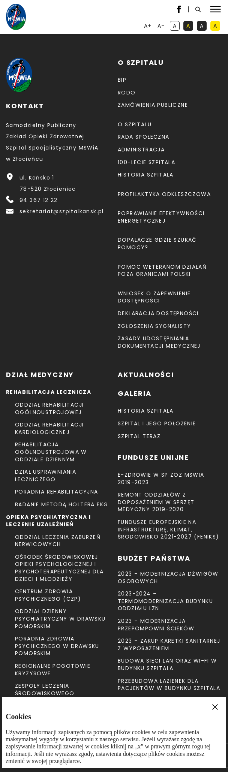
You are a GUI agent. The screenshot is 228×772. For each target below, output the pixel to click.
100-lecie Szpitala (146, 162)
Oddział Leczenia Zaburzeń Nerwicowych (57, 540)
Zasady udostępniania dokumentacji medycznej (159, 342)
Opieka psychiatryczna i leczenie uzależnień (48, 520)
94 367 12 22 (39, 200)
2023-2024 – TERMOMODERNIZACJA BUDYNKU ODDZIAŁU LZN (165, 601)
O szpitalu (135, 124)
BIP (122, 80)
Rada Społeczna (144, 137)
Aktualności (146, 374)
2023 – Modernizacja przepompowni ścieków (156, 624)
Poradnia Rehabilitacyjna (56, 491)
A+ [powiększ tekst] (148, 26)
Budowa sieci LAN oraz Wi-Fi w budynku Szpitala (167, 664)
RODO (127, 92)
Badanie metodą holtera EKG (61, 504)
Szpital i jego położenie (157, 423)
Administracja (141, 149)
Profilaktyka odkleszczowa (164, 194)
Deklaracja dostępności (158, 313)
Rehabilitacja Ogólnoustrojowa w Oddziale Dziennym (51, 452)
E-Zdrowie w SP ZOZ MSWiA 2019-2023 (161, 478)
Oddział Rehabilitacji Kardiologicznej (49, 428)
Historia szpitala (146, 174)
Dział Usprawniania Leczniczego (45, 475)
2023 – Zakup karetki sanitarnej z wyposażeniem (169, 644)
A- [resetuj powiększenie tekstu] (162, 26)
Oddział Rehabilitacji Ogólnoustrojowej (49, 408)
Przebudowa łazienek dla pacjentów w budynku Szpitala (169, 684)
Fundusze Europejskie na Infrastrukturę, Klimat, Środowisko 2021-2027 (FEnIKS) (168, 529)
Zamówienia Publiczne (153, 105)
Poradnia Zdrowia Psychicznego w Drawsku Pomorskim (57, 646)
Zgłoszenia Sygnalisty (154, 326)
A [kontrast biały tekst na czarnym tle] (203, 26)
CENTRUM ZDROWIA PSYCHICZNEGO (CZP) (48, 595)
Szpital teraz (139, 436)
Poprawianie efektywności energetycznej (161, 216)
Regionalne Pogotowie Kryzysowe (52, 669)
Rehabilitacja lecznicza (48, 392)
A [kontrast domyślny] (176, 26)
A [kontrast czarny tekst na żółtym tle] (216, 26)
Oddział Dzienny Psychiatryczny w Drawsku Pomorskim (60, 618)
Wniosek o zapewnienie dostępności (154, 297)
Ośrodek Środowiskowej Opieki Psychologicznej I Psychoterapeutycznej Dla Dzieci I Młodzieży (59, 568)
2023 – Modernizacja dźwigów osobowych (168, 577)
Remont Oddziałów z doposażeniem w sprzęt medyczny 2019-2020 (156, 502)
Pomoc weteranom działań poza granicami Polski (162, 270)
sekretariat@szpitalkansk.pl (62, 211)
